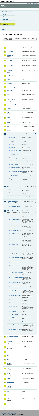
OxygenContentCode (15, 300)
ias (7, 133)
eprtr (8, 94)
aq (7, 47)
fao (8, 112)
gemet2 (9, 122)
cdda (8, 79)
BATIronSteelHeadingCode (16, 257)
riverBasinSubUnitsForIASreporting (16, 171)
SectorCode (13, 311)
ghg (8, 126)
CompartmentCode (15, 262)
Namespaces (5, 29)
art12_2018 (10, 55)
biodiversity (10, 76)
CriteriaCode (13, 265)
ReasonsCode (14, 306)
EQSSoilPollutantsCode (16, 282)
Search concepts (18, 43)
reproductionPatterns (15, 167)
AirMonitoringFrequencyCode (16, 215)
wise (8, 398)
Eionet (7, 9)
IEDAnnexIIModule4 (12, 336)
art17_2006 (10, 60)
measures (13, 147)
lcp (8, 368)
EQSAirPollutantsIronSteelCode (16, 277)
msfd (8, 373)
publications (10, 382)
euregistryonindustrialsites (14, 104)
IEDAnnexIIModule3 (12, 210)
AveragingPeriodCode (16, 230)
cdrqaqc (12, 141)
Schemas (4, 21)
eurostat (9, 108)
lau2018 (9, 363)
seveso (9, 386)
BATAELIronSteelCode (16, 239)
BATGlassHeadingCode (16, 249)
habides (9, 130)
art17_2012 (10, 65)
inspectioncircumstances (16, 193)
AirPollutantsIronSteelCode (16, 225)
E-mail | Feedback (6, 411)
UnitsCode (13, 317)
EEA (8, 1)
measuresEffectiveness (16, 150)
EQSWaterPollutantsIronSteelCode (16, 290)
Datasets (4, 14)
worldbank (10, 404)
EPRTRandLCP (11, 99)
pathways (13, 161)
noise (8, 378)
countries (13, 144)
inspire (9, 346)
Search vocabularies (8, 43)
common (9, 83)
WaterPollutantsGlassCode (16, 324)
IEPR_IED (9, 341)
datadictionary (11, 87)
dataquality (10, 90)
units (12, 181)
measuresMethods (15, 154)
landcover (9, 352)
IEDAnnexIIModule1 (12, 201)
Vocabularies (5, 24)
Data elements (5, 19)
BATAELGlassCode (15, 233)
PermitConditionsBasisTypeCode (16, 302)
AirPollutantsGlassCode (16, 219)
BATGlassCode (14, 244)
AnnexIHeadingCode (15, 206)
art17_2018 (10, 70)
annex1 (12, 190)
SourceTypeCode (14, 314)
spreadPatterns (14, 179)
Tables (3, 16)
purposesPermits (14, 164)
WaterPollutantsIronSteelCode (16, 329)
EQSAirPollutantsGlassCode (16, 272)
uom (8, 395)
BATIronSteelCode (15, 253)
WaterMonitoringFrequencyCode (16, 321)
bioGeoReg (13, 137)
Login (28, 3)
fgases (9, 117)
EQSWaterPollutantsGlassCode (16, 286)
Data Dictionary (12, 9)
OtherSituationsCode (15, 295)
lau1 (8, 355)
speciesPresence (14, 175)
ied (8, 186)
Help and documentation (7, 11)
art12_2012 (10, 51)
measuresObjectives (15, 158)
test (8, 391)
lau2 (8, 359)
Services (4, 26)
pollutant (13, 196)
